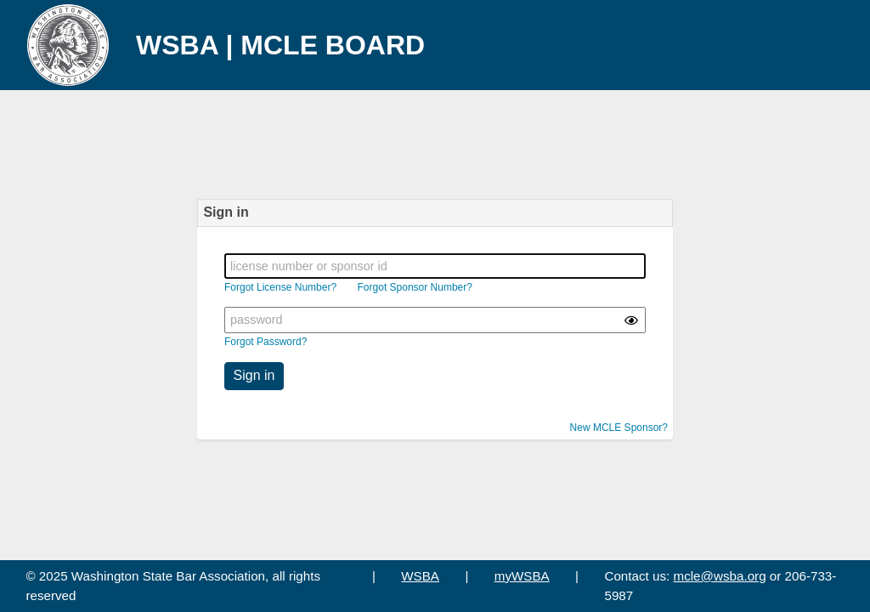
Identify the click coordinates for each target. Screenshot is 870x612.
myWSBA (522, 576)
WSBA (420, 576)
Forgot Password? (265, 342)
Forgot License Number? (280, 287)
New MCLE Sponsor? (619, 428)
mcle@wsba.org (720, 576)
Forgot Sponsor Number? (415, 287)
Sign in (254, 375)
